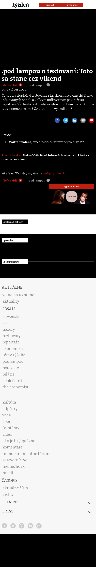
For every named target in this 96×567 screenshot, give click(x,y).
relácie (8, 374)
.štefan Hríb (10, 85)
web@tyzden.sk (53, 173)
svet (6, 323)
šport (7, 421)
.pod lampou (37, 85)
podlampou (13, 361)
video (7, 434)
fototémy (11, 428)
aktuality (11, 301)
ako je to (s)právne (19, 440)
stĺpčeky (10, 408)
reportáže (11, 342)
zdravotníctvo (15, 460)
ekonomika (13, 348)
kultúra (9, 402)
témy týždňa (14, 355)
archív (8, 494)
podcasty (11, 367)
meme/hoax (14, 466)
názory (9, 329)
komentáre (12, 447)
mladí (8, 472)
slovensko (12, 316)
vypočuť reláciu (71, 186)
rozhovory (12, 335)
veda (6, 415)
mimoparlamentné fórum (26, 453)
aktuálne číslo (15, 488)
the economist (15, 387)
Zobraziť (18, 221)
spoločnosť (12, 380)
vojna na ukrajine (18, 295)
